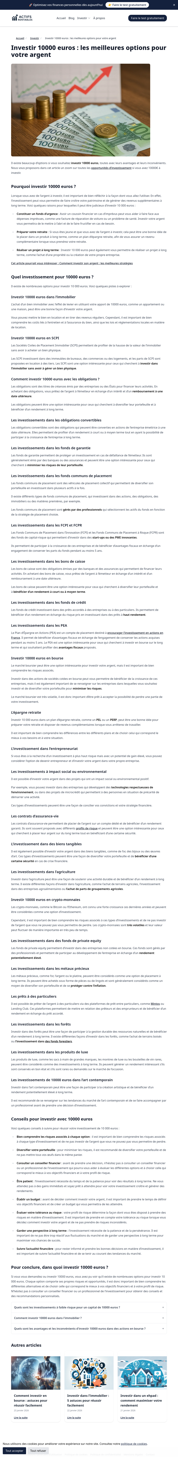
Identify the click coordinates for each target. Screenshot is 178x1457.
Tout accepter (14, 1451)
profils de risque (87, 828)
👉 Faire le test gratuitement (127, 5)
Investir (84, 18)
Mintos (155, 1004)
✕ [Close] (174, 5)
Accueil (61, 18)
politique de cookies (134, 1444)
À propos (99, 18)
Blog (71, 18)
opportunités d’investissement (111, 168)
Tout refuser (38, 1451)
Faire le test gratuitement (147, 18)
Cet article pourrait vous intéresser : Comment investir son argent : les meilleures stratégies (72, 263)
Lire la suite (21, 1417)
